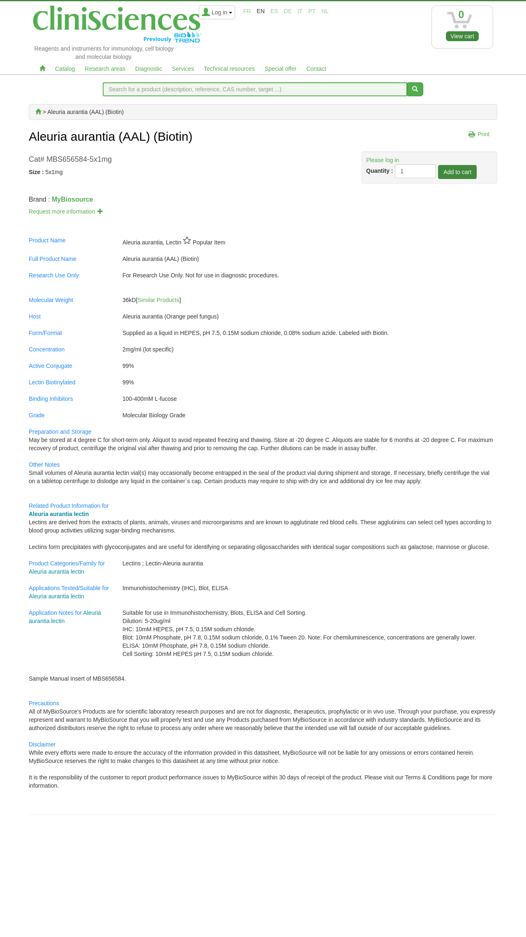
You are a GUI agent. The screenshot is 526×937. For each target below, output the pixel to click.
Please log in (382, 160)
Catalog (65, 68)
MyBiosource (72, 199)
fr (247, 11)
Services (183, 68)
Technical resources (229, 68)
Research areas (105, 68)
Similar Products (159, 300)
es (274, 11)
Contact (316, 68)
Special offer (281, 68)
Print (483, 134)
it (300, 11)
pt (312, 11)
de (288, 11)
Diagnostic (148, 68)
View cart (462, 36)
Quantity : (379, 170)
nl (325, 11)
